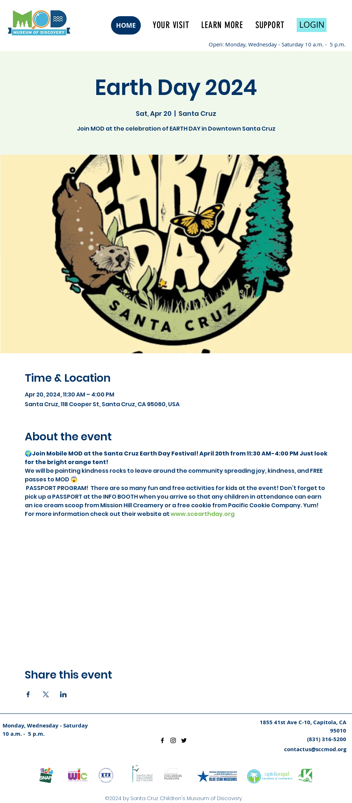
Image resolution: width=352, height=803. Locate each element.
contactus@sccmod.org (315, 749)
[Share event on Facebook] (28, 694)
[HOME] (126, 25)
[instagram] (173, 740)
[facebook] (162, 740)
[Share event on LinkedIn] (63, 694)
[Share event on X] (45, 694)
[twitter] (183, 740)
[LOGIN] (311, 25)
